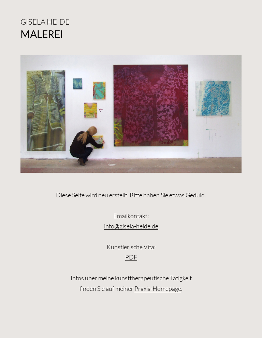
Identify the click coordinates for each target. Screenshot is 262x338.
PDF (131, 257)
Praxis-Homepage (157, 288)
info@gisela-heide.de (131, 226)
